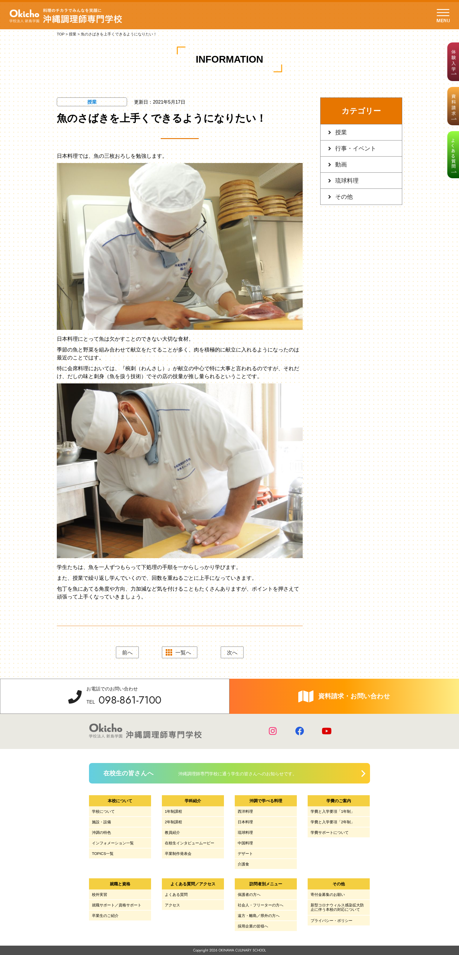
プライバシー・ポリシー (331, 920)
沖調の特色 (101, 832)
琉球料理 (347, 180)
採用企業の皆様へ (253, 926)
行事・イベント (355, 148)
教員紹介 (172, 832)
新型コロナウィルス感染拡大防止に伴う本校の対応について (337, 907)
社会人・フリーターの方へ (260, 905)
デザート (245, 853)
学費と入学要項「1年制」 (332, 811)
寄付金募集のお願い (328, 894)
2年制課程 (173, 822)
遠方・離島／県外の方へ (259, 915)
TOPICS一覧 (103, 853)
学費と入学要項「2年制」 (332, 822)
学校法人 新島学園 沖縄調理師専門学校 (67, 15)
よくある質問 (176, 894)
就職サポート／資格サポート (116, 905)
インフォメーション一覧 (113, 843)
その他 (344, 196)
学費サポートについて (330, 832)
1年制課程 (173, 811)
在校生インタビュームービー (189, 843)
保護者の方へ (249, 894)
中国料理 (245, 843)
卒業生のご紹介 (105, 915)
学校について (103, 811)
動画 (341, 164)
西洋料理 (245, 811)
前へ (127, 653)
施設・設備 (101, 822)
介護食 (243, 864)
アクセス (172, 905)
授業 (341, 132)
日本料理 (245, 822)
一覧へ (183, 653)
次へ (232, 653)
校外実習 (99, 894)
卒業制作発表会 (178, 853)
